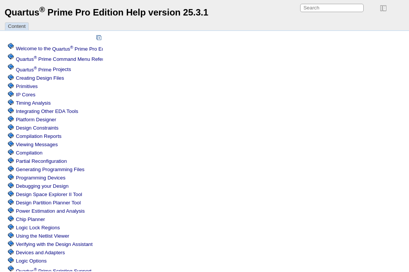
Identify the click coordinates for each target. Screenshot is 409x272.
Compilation (29, 153)
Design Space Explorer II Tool (49, 194)
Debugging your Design (42, 186)
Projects (43, 70)
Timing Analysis (33, 103)
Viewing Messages (37, 144)
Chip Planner (30, 219)
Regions (38, 227)
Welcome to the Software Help (81, 49)
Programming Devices (40, 178)
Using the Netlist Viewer (42, 236)
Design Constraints (37, 128)
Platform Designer (36, 119)
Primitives (27, 86)
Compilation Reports (39, 136)
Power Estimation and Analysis (50, 211)
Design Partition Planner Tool (48, 203)
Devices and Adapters (40, 252)
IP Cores (26, 94)
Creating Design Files (40, 78)
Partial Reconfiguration (41, 161)
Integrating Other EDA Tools (47, 111)
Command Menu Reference (65, 59)
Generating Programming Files (50, 169)
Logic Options (31, 261)
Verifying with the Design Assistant (54, 244)
